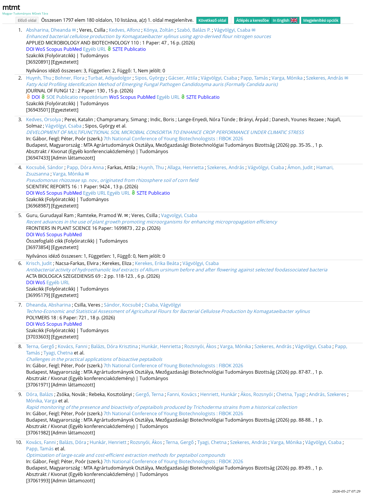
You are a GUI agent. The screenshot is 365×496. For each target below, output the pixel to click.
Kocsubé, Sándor (44, 167)
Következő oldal (212, 20)
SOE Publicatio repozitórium (77, 97)
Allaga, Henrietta (185, 167)
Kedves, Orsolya (43, 119)
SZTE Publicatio (129, 49)
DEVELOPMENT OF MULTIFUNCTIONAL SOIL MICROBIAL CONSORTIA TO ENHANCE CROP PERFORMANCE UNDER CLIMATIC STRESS (165, 132)
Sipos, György (150, 78)
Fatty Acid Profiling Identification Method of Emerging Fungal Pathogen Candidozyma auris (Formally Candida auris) (152, 84)
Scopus (55, 49)
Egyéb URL (95, 49)
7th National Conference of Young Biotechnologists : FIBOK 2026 (173, 138)
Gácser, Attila (182, 78)
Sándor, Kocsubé (122, 305)
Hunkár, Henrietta (161, 346)
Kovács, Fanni (72, 346)
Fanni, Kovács (182, 394)
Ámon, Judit (300, 167)
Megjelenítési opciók (320, 20)
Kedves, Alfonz (124, 30)
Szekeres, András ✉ (327, 78)
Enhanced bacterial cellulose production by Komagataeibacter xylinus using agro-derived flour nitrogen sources (148, 36)
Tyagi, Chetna (58, 353)
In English (285, 20)
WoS (40, 49)
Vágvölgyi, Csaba (219, 78)
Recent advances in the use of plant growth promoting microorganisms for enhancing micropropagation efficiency (151, 222)
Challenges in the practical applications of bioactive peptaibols (94, 359)
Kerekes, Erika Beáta (157, 263)
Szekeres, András (225, 167)
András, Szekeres (327, 394)
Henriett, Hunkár (218, 394)
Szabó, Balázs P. (194, 30)
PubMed (73, 49)
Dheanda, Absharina (48, 305)
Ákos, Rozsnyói (257, 394)
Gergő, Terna (149, 394)
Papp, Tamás (254, 78)
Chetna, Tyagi (291, 394)
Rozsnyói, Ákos (200, 346)
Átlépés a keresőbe (252, 20)
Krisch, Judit (39, 263)
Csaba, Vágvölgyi (162, 305)
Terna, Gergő (40, 346)
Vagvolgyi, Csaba (179, 215)
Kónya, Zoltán (159, 30)
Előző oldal (27, 20)
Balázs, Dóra (72, 442)
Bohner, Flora (69, 78)
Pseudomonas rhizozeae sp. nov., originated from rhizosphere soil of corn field (112, 180)
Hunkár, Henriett (108, 442)
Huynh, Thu (38, 78)
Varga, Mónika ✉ (71, 174)
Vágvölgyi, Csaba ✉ (234, 30)
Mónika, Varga (41, 400)
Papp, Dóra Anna (85, 167)
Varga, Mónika (287, 78)
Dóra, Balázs (39, 394)
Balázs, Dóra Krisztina (114, 346)
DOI (30, 49)
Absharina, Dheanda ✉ (51, 30)
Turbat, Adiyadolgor (109, 78)
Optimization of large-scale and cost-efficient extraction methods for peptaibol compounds (125, 455)
